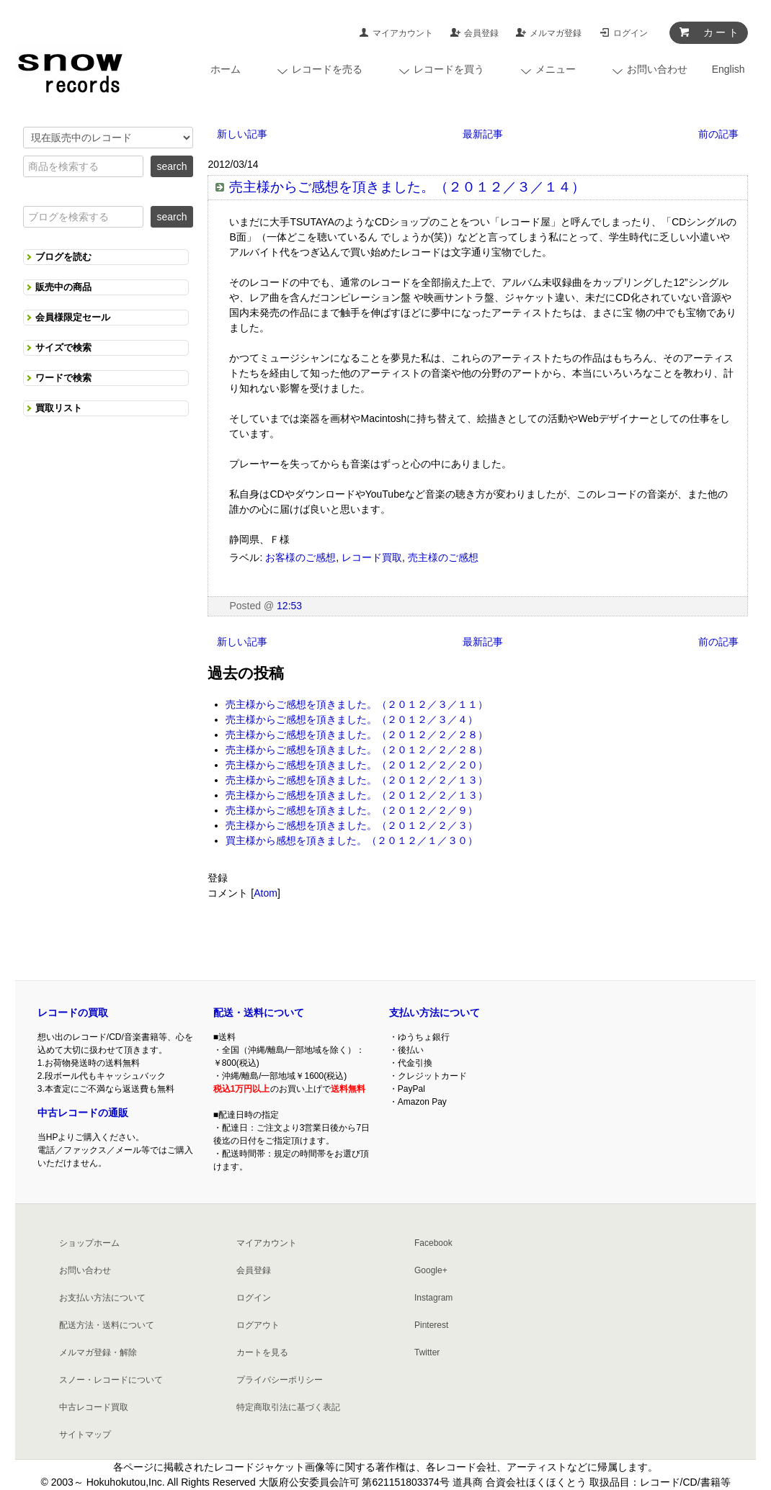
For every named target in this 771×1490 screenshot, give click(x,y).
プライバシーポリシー (279, 1380)
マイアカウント (403, 33)
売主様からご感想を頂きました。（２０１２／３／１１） (357, 704)
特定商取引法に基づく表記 (288, 1407)
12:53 (289, 605)
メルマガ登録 (555, 33)
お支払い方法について (102, 1298)
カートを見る (262, 1352)
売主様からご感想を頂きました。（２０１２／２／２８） (357, 734)
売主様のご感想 (443, 557)
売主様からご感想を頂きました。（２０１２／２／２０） (357, 765)
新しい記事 (242, 134)
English (728, 69)
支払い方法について (434, 1012)
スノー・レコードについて (111, 1380)
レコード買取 (372, 557)
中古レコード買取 (93, 1407)
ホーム (225, 69)
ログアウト (258, 1325)
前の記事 (718, 134)
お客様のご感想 (300, 557)
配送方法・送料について (106, 1325)
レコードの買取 (72, 1012)
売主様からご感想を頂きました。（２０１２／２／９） (352, 810)
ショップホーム (89, 1243)
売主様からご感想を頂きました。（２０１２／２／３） (352, 825)
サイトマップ (85, 1435)
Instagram (433, 1298)
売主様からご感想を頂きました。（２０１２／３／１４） (407, 186)
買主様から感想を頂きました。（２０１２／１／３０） (352, 840)
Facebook (433, 1243)
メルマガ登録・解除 (98, 1352)
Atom (265, 893)
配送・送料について (258, 1012)
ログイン (630, 33)
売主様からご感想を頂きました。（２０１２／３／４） (352, 719)
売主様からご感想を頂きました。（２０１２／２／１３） (357, 780)
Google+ (430, 1270)
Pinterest (431, 1325)
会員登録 (481, 33)
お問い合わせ (85, 1270)
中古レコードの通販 (82, 1112)
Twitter (427, 1352)
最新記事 (483, 134)
